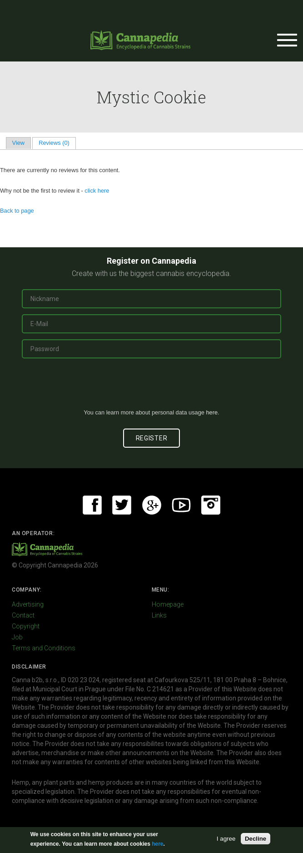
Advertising (28, 604)
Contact (23, 615)
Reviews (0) (57, 142)
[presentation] (152, 387)
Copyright (26, 626)
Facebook (92, 505)
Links (159, 615)
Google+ (151, 505)
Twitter (121, 505)
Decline (255, 838)
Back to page (17, 210)
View (18, 142)
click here (96, 190)
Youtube (181, 505)
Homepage (168, 604)
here (212, 412)
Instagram (210, 505)
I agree (226, 838)
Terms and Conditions (43, 648)
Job (17, 637)
